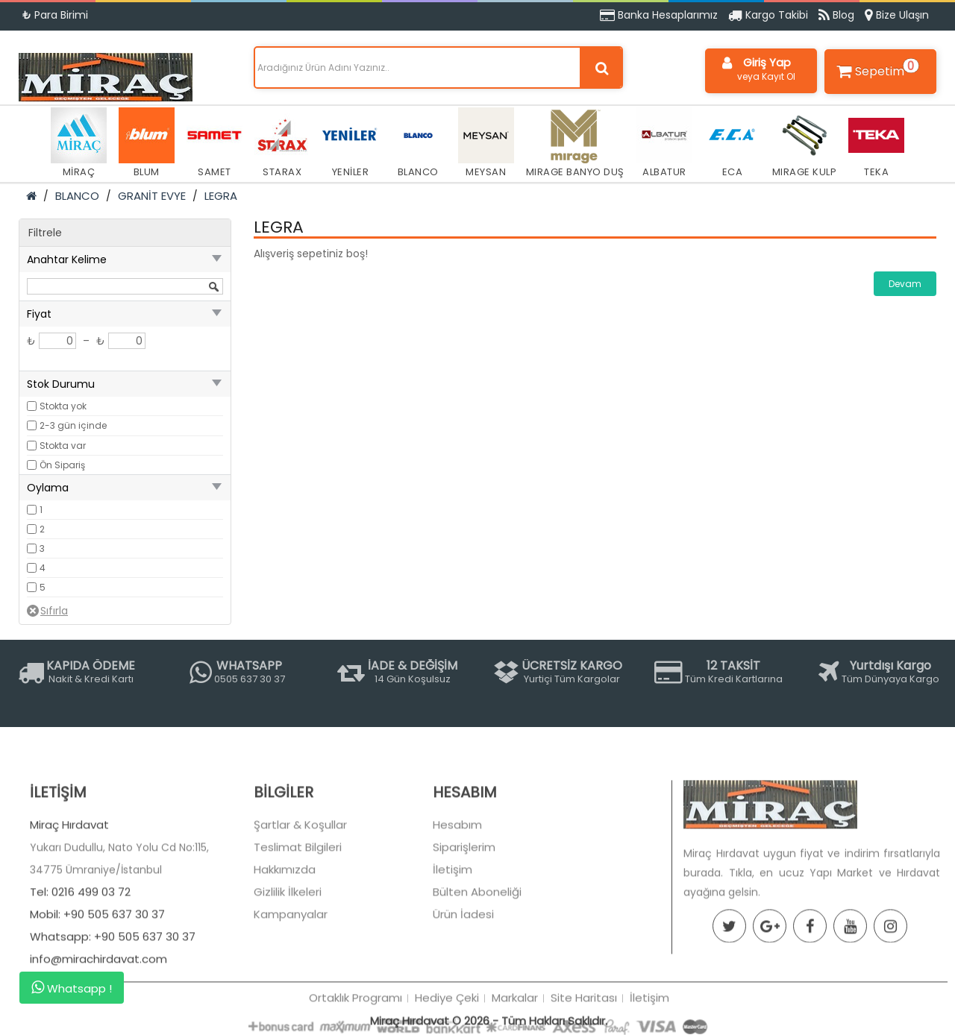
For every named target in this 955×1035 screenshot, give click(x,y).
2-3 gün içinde (73, 425)
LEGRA (220, 196)
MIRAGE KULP (804, 143)
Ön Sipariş (62, 465)
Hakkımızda (285, 920)
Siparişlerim (464, 897)
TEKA (876, 143)
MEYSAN (486, 143)
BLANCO (418, 143)
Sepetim (876, 68)
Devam (905, 283)
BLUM (147, 143)
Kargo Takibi (768, 14)
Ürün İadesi (463, 964)
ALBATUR (664, 143)
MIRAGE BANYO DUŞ (575, 143)
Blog (836, 14)
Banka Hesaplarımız (659, 14)
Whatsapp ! (71, 988)
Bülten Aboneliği (477, 942)
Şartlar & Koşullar (300, 875)
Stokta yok (63, 406)
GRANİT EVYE (152, 196)
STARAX (282, 143)
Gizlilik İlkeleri (288, 942)
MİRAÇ (79, 143)
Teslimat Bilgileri (298, 897)
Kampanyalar (291, 964)
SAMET (214, 143)
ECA (732, 143)
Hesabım (457, 875)
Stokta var (63, 445)
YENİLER (350, 143)
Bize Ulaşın (897, 14)
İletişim (452, 920)
